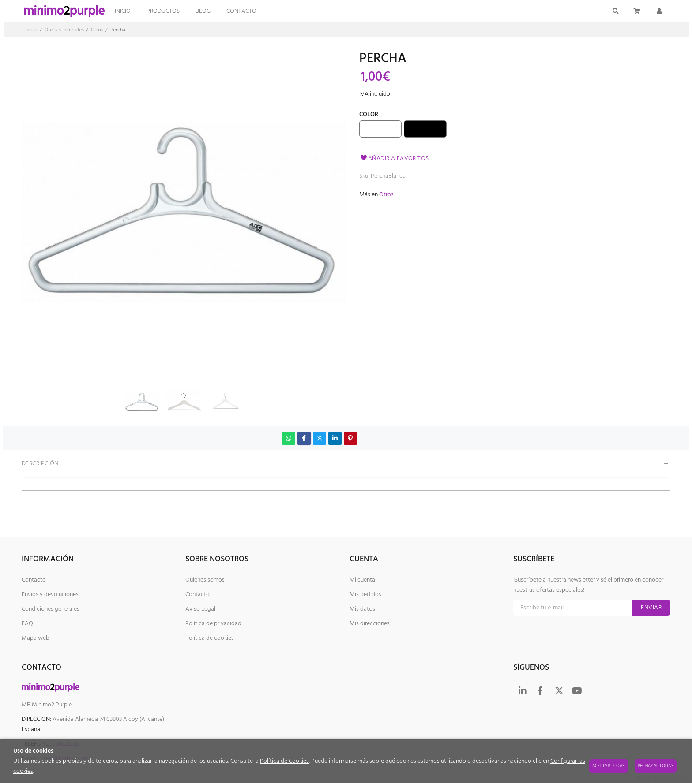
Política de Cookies (284, 761)
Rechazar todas (655, 765)
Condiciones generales (50, 609)
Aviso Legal (200, 609)
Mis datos (362, 609)
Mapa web (35, 638)
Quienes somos (205, 580)
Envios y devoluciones (50, 594)
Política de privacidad (213, 624)
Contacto (34, 580)
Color (368, 115)
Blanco (380, 129)
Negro (425, 129)
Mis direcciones (370, 624)
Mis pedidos (365, 594)
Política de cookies (209, 638)
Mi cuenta (362, 580)
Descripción (40, 464)
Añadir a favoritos (394, 158)
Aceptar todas (608, 765)
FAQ (27, 624)
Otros (386, 195)
